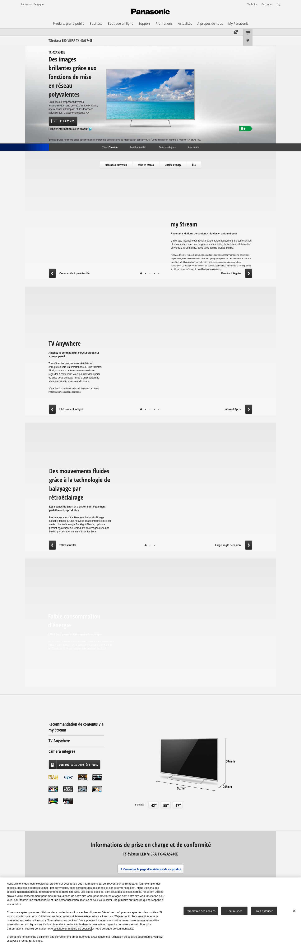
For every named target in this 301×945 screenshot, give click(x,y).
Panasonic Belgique (32, 4)
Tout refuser (234, 910)
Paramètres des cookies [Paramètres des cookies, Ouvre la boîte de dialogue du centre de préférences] (201, 910)
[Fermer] (294, 911)
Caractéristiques (167, 147)
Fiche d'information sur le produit (70, 129)
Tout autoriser (264, 910)
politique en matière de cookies (72, 928)
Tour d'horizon (110, 147)
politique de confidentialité (117, 928)
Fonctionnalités (138, 147)
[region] (150, 911)
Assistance (193, 147)
